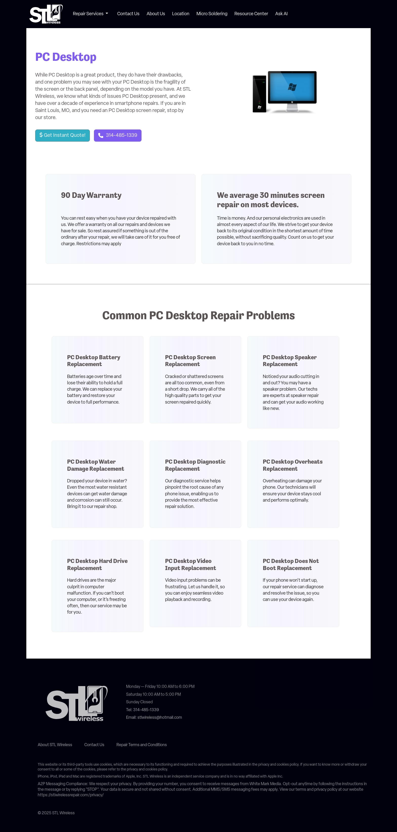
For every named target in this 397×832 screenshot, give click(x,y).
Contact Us (128, 14)
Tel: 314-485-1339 (142, 710)
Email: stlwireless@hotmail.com (154, 718)
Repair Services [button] (88, 14)
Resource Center (251, 14)
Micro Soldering (211, 14)
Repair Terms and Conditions (141, 745)
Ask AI (281, 14)
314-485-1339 (121, 135)
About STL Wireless (55, 745)
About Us (156, 14)
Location (180, 14)
